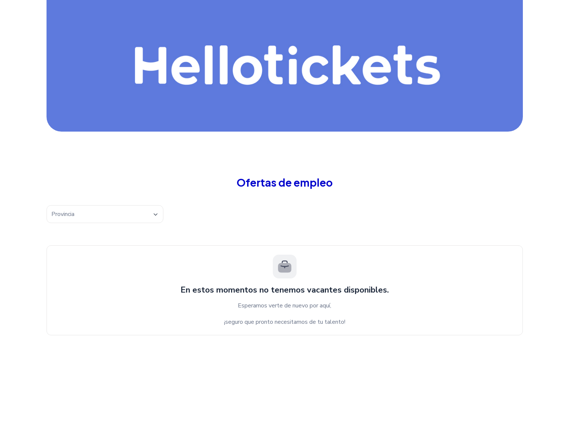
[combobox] (105, 214)
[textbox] (105, 214)
